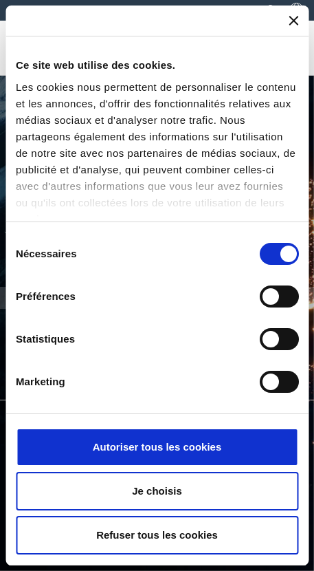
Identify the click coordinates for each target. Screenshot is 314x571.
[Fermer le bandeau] (293, 20)
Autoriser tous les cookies (157, 447)
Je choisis (157, 491)
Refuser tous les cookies (157, 535)
